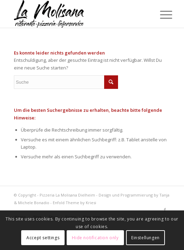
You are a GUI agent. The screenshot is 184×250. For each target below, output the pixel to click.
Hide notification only (95, 238)
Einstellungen (145, 238)
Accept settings (42, 238)
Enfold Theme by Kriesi (74, 202)
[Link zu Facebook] (165, 210)
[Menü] (160, 14)
